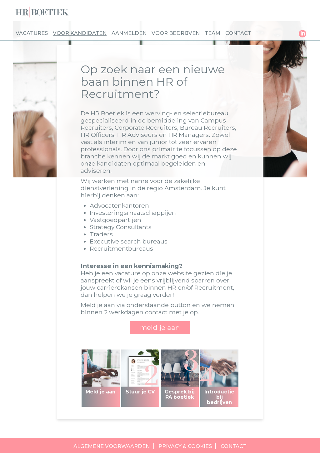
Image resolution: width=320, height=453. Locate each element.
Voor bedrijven (176, 33)
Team (212, 33)
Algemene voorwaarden (111, 446)
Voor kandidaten (80, 33)
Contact (238, 33)
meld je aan (160, 327)
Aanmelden (129, 33)
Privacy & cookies (185, 446)
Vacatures (32, 33)
